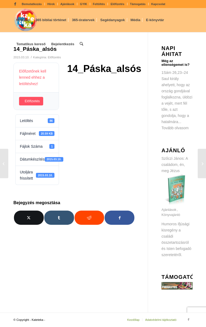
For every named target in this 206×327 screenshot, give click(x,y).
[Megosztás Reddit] (89, 218)
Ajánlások (67, 4)
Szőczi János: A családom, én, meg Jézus (174, 164)
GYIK (83, 4)
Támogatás (138, 4)
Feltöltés (99, 4)
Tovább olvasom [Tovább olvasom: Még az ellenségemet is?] (175, 128)
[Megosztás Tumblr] (59, 218)
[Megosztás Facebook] (119, 218)
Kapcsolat (158, 4)
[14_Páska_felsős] (202, 163)
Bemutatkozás (32, 4)
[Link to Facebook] (15, 4)
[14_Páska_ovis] (4, 163)
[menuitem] (32, 4)
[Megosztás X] (29, 218)
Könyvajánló (170, 215)
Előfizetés (117, 4)
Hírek (51, 4)
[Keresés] (81, 44)
